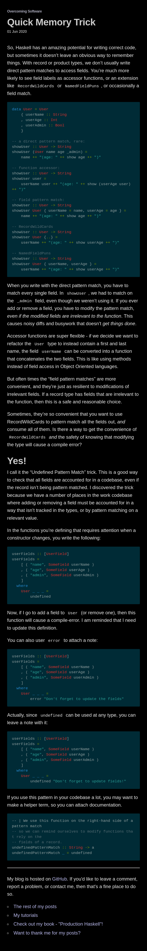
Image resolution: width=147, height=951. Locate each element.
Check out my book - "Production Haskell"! (58, 924)
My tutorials (25, 915)
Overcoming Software (24, 11)
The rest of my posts (35, 906)
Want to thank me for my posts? (47, 933)
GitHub (59, 879)
